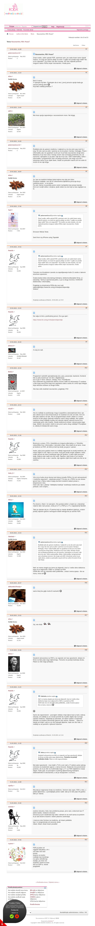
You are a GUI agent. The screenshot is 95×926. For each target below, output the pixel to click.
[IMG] (32, 895)
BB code (32, 890)
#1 (86, 49)
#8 (86, 308)
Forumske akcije (28, 29)
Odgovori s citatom (80, 68)
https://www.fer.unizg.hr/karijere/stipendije (48, 320)
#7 (86, 246)
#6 (86, 206)
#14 (86, 496)
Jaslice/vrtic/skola (22, 34)
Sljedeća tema (53, 882)
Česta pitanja (11, 29)
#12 (86, 435)
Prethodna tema (42, 882)
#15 (86, 533)
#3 (86, 107)
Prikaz (83, 45)
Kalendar (19, 29)
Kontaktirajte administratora (69, 912)
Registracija (60, 26)
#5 (86, 171)
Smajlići (32, 892)
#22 (86, 803)
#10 (86, 368)
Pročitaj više (14, 910)
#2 (86, 72)
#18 (86, 650)
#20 (86, 743)
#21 (86, 782)
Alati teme (76, 45)
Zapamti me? (37, 26)
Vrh (86, 912)
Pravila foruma (35, 904)
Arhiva (81, 912)
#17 (86, 615)
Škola (32, 34)
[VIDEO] (32, 897)
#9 (86, 342)
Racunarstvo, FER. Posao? (21, 42)
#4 (86, 141)
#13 (86, 469)
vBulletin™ (51, 921)
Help (52, 26)
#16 (86, 583)
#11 (86, 405)
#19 (86, 687)
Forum (11, 26)
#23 (86, 839)
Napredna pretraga (82, 29)
